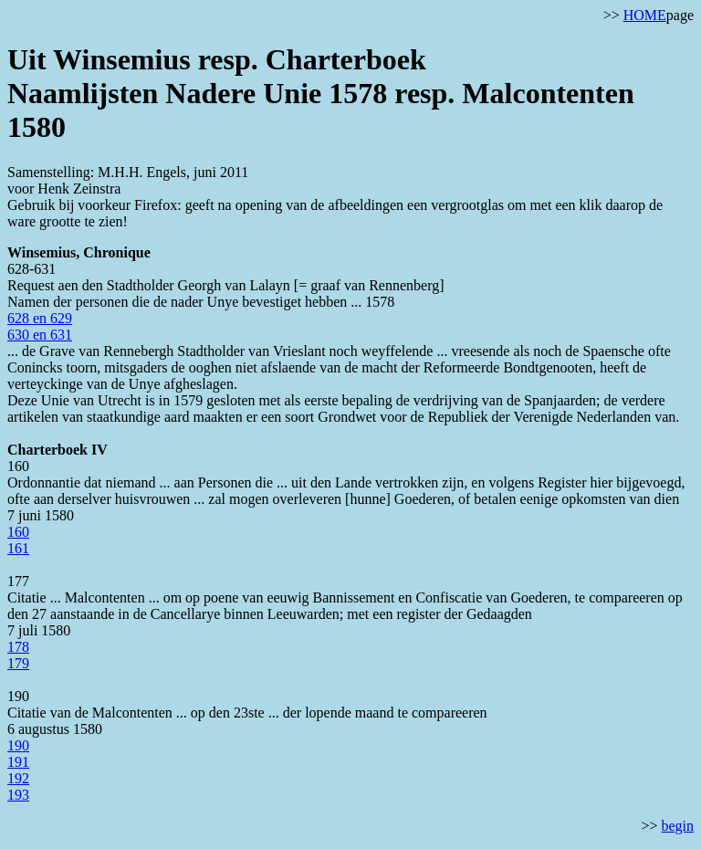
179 (18, 663)
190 (18, 745)
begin (677, 825)
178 (18, 647)
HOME (644, 15)
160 (18, 532)
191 (18, 762)
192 (18, 778)
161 (18, 548)
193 (18, 794)
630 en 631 (39, 334)
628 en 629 (39, 318)
